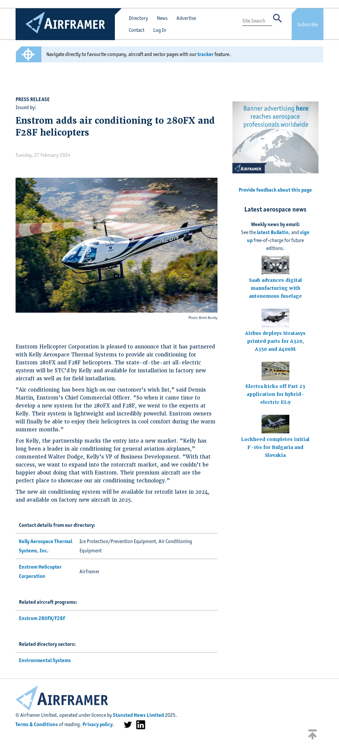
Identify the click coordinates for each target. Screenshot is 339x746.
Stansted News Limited (138, 715)
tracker (205, 54)
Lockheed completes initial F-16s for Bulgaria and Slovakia (275, 447)
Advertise (186, 18)
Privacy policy (97, 724)
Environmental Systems (45, 660)
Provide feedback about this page (275, 190)
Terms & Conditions (37, 724)
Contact (136, 30)
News (162, 18)
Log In (159, 30)
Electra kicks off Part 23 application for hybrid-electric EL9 (275, 394)
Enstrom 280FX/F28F (42, 618)
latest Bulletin (273, 232)
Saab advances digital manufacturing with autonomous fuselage (275, 288)
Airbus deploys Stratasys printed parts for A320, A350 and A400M (275, 341)
